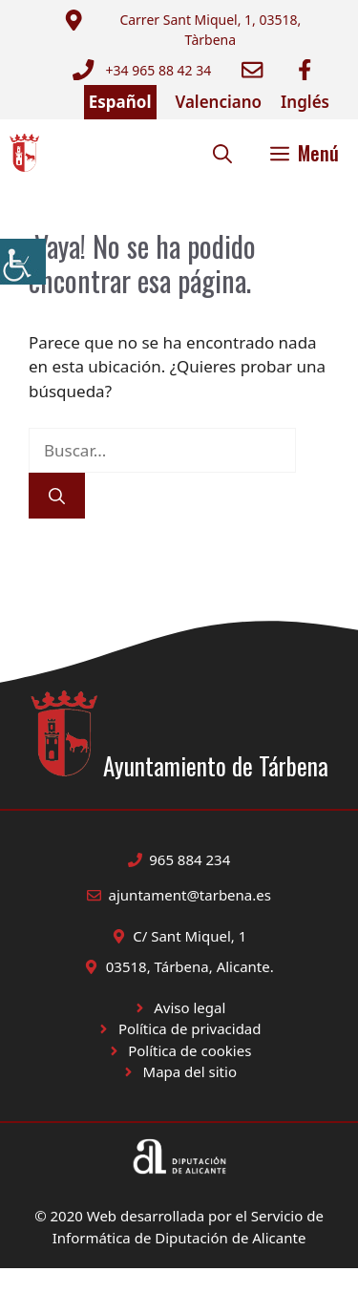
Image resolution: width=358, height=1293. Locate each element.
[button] (222, 152)
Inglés (305, 102)
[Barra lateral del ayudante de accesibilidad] (23, 262)
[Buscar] (57, 496)
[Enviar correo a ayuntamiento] (194, 29)
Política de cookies (189, 1050)
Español (120, 102)
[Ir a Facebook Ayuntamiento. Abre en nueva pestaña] (304, 69)
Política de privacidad (190, 1028)
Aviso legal (189, 1007)
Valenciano (219, 102)
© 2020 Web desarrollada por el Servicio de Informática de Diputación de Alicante (179, 1226)
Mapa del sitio (190, 1071)
